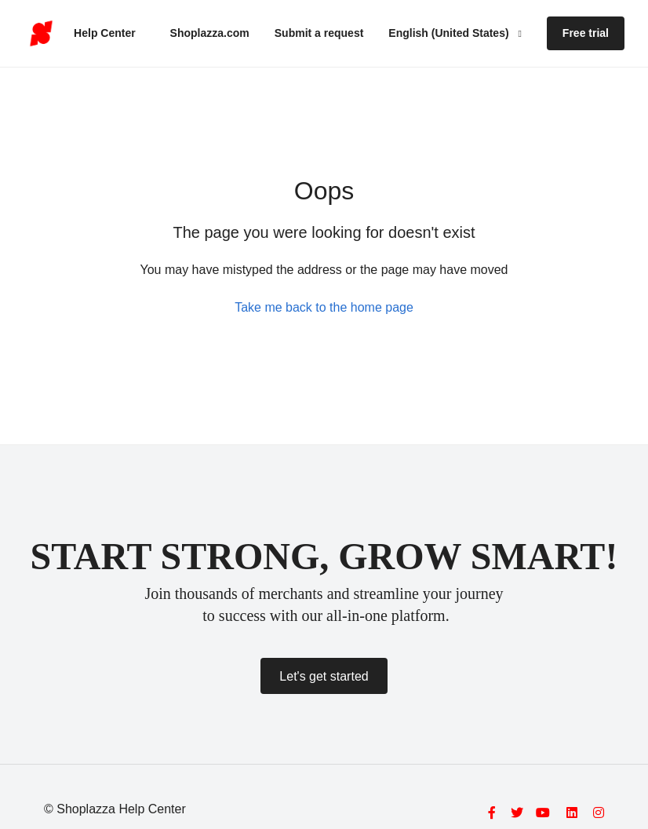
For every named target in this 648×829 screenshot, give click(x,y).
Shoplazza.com (209, 33)
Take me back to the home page (324, 307)
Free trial (585, 33)
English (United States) (449, 33)
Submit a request (319, 33)
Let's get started (323, 676)
